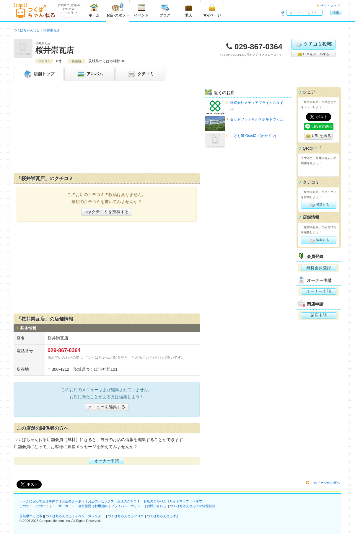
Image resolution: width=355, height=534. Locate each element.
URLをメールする (313, 54)
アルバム (89, 74)
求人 (188, 10)
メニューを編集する (106, 406)
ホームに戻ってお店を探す (38, 501)
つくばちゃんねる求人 (163, 516)
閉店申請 (318, 315)
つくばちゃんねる (59, 516)
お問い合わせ (156, 506)
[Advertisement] (107, 128)
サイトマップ (330, 5)
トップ (38, 74)
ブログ (165, 10)
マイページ (212, 10)
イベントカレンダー (89, 516)
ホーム (94, 10)
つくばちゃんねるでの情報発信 (192, 506)
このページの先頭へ (325, 482)
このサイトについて (34, 506)
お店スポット (117, 10)
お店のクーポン (73, 501)
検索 (335, 12)
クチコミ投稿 (313, 44)
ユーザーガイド (63, 506)
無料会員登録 (318, 267)
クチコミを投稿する (106, 211)
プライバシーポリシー (127, 506)
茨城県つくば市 (30, 516)
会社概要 (84, 506)
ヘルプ (197, 501)
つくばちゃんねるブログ (126, 516)
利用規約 (101, 506)
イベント (141, 10)
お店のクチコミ (128, 501)
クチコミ (140, 74)
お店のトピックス (101, 501)
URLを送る (318, 135)
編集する (318, 240)
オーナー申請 (106, 460)
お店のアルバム (155, 501)
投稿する (318, 204)
